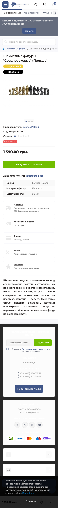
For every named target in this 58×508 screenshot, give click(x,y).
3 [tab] (32, 121)
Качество (18, 264)
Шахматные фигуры (16, 49)
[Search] (5, 42)
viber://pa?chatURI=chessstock (32, 425)
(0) (14, 136)
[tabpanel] (29, 90)
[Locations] (35, 4)
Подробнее (18, 24)
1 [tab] (26, 121)
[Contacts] (44, 4)
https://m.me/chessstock (17, 425)
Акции (17, 250)
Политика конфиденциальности (35, 349)
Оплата (17, 236)
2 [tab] (29, 121)
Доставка (18, 204)
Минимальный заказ (24, 222)
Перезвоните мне (29, 380)
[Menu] (5, 4)
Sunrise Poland (31, 127)
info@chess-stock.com (29, 432)
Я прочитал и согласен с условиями (30, 350)
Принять (31, 501)
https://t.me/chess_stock (39, 425)
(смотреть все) (34, 175)
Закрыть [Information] (29, 31)
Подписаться (43, 342)
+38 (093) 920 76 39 (30, 373)
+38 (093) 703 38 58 (30, 376)
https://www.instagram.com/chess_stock (25, 425)
